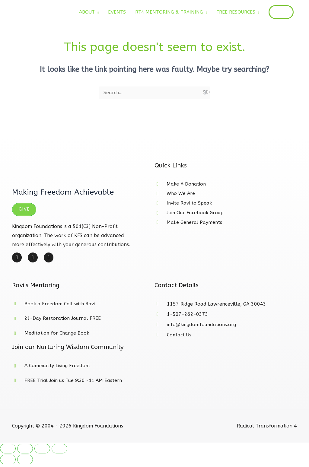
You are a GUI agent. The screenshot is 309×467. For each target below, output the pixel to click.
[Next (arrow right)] (25, 462)
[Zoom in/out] (8, 451)
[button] (280, 12)
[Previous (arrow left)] (8, 462)
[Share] (42, 451)
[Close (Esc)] (59, 451)
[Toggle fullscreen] (25, 451)
